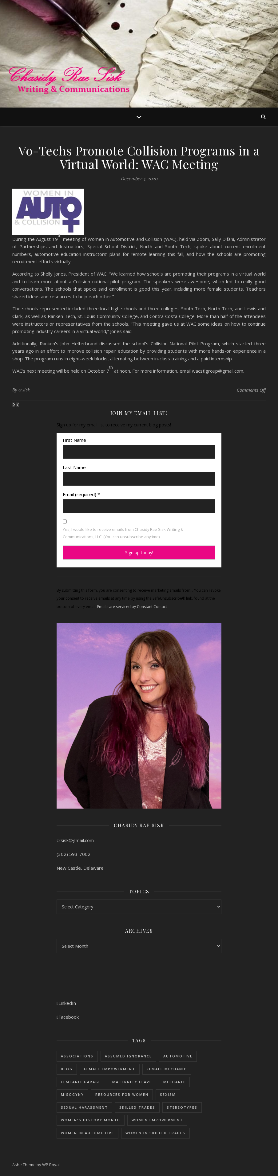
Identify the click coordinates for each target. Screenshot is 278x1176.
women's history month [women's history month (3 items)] (90, 1120)
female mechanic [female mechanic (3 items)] (167, 1069)
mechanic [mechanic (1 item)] (174, 1082)
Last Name (74, 467)
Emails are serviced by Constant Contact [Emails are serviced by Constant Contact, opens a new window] (132, 606)
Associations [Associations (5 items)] (77, 1056)
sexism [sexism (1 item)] (168, 1094)
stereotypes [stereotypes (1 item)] (182, 1107)
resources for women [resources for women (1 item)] (122, 1094)
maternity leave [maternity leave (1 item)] (132, 1082)
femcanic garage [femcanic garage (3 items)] (81, 1082)
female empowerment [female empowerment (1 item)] (109, 1069)
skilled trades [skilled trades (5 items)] (137, 1107)
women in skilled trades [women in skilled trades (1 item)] (155, 1133)
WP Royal (51, 1164)
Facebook (68, 1017)
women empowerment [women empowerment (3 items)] (157, 1120)
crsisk (24, 390)
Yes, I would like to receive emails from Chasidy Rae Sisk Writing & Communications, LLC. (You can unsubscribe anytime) (123, 533)
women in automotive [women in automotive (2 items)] (87, 1133)
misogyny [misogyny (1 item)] (72, 1094)
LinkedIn (66, 1003)
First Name (74, 440)
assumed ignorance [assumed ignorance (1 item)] (128, 1056)
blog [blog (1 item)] (67, 1069)
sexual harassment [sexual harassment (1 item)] (84, 1107)
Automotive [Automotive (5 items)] (178, 1056)
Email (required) (81, 494)
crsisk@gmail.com (75, 840)
